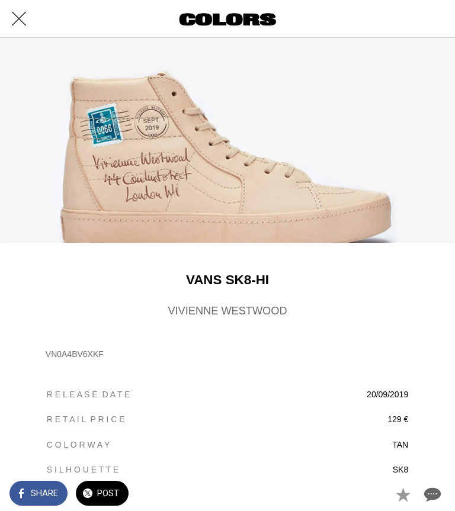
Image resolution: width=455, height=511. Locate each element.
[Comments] (431, 494)
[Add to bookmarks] (403, 494)
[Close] (19, 19)
